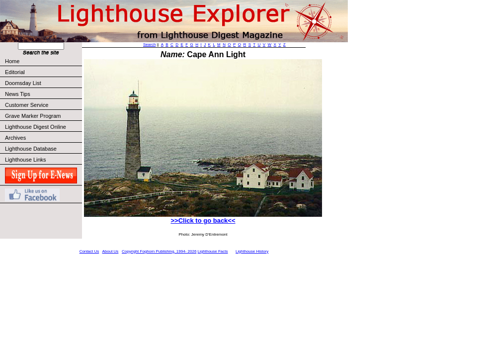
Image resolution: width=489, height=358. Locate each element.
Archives (15, 138)
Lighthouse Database (31, 149)
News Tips (17, 94)
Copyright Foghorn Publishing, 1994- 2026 (159, 251)
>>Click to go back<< (202, 220)
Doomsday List (23, 83)
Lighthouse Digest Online (35, 127)
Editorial (43, 72)
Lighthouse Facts (213, 251)
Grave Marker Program (33, 116)
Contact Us (89, 251)
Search (149, 44)
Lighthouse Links (25, 160)
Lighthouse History (252, 251)
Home (12, 61)
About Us (110, 251)
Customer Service (43, 105)
